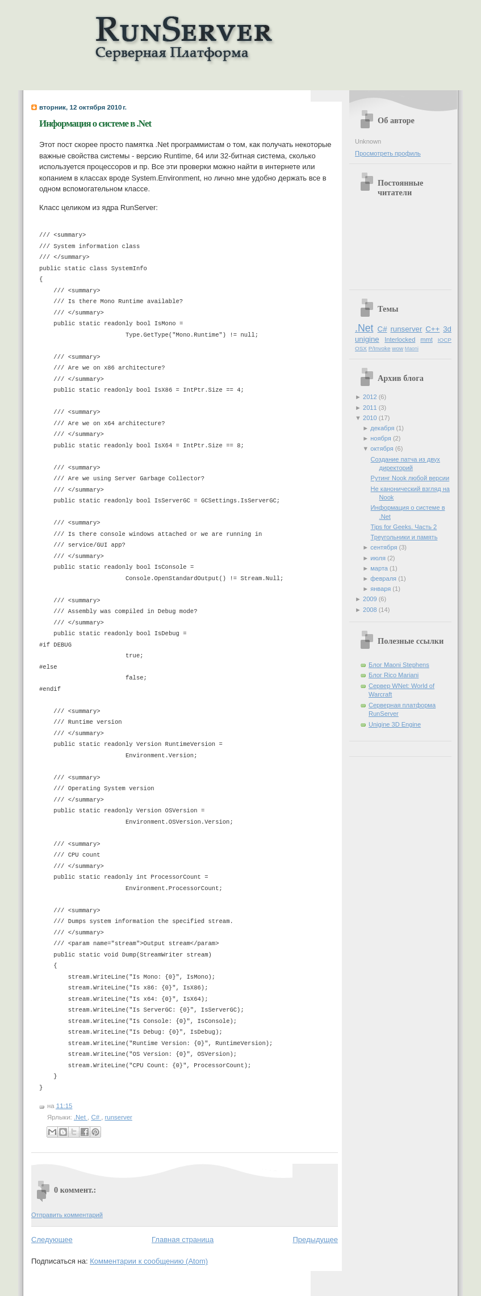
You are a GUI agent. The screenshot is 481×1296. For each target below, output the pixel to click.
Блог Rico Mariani (394, 675)
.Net (80, 1117)
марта (380, 568)
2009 (371, 598)
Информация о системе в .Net (95, 123)
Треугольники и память (404, 537)
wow (397, 348)
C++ (432, 329)
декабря (383, 428)
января (381, 588)
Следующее (52, 1239)
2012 (371, 396)
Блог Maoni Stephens (399, 664)
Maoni (412, 348)
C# (96, 1117)
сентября (384, 547)
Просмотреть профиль (388, 153)
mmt (426, 339)
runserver (118, 1117)
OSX (361, 348)
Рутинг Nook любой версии (410, 478)
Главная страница (183, 1239)
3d (447, 329)
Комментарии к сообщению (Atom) (149, 1261)
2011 (371, 407)
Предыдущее (315, 1239)
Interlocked (399, 339)
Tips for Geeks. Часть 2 (404, 526)
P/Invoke (380, 348)
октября (382, 448)
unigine (367, 339)
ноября (381, 438)
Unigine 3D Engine (395, 724)
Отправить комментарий (67, 1214)
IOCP (444, 340)
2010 (371, 417)
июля (378, 558)
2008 (371, 609)
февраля (384, 578)
